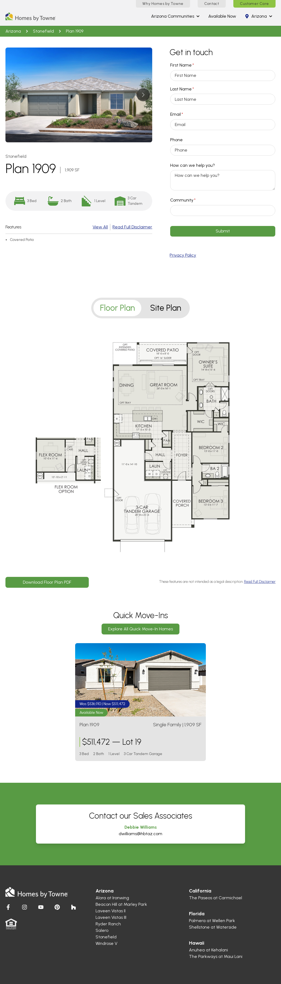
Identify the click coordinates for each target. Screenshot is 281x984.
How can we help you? (192, 165)
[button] (143, 95)
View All (100, 227)
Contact (211, 3)
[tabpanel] (140, 453)
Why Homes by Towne (163, 3)
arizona (258, 16)
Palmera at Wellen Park (212, 920)
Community (191, 200)
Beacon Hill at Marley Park (121, 904)
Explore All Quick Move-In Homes (140, 628)
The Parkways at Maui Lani (215, 956)
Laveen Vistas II (111, 910)
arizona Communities (175, 16)
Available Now (222, 16)
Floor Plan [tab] (117, 308)
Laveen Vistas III (111, 917)
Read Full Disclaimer (132, 227)
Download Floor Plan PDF (47, 582)
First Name (190, 65)
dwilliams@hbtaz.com (140, 833)
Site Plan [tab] (165, 308)
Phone (176, 139)
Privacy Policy (183, 255)
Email (185, 114)
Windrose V (106, 943)
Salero (102, 930)
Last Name (190, 89)
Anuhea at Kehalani (208, 949)
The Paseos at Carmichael (215, 897)
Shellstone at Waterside (213, 927)
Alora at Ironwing (112, 897)
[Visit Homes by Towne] (8, 907)
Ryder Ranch (108, 923)
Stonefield (43, 31)
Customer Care (254, 3)
